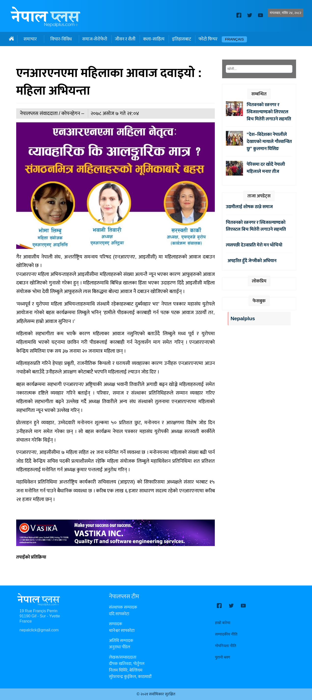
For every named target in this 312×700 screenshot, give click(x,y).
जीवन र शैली (125, 39)
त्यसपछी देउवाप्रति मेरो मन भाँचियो (254, 245)
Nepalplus (243, 318)
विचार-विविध (61, 39)
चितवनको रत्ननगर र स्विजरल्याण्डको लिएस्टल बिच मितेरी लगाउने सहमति (269, 112)
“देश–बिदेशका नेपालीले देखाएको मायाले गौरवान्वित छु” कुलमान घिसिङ (269, 141)
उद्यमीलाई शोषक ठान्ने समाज (249, 207)
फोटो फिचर (208, 39)
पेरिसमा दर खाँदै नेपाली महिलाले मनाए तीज (266, 167)
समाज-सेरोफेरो (94, 39)
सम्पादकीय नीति (226, 634)
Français (234, 39)
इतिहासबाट (181, 39)
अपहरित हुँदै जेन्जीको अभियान (251, 261)
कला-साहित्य (153, 39)
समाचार (30, 39)
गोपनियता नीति (225, 646)
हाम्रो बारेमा (222, 623)
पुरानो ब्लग (222, 657)
